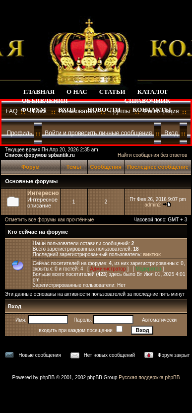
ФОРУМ (33, 109)
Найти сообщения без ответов (152, 155)
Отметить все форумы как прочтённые (49, 219)
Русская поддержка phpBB (149, 377)
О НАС (76, 91)
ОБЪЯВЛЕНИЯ (45, 100)
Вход (171, 133)
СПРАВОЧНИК (148, 100)
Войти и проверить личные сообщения (98, 133)
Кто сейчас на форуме (37, 232)
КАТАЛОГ (153, 91)
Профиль (20, 133)
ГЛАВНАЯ (39, 91)
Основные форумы (31, 181)
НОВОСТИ (104, 109)
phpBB (47, 377)
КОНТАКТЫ (151, 109)
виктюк (152, 254)
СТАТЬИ (112, 91)
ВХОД (66, 109)
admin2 (152, 204)
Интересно (43, 193)
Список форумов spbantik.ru (40, 155)
